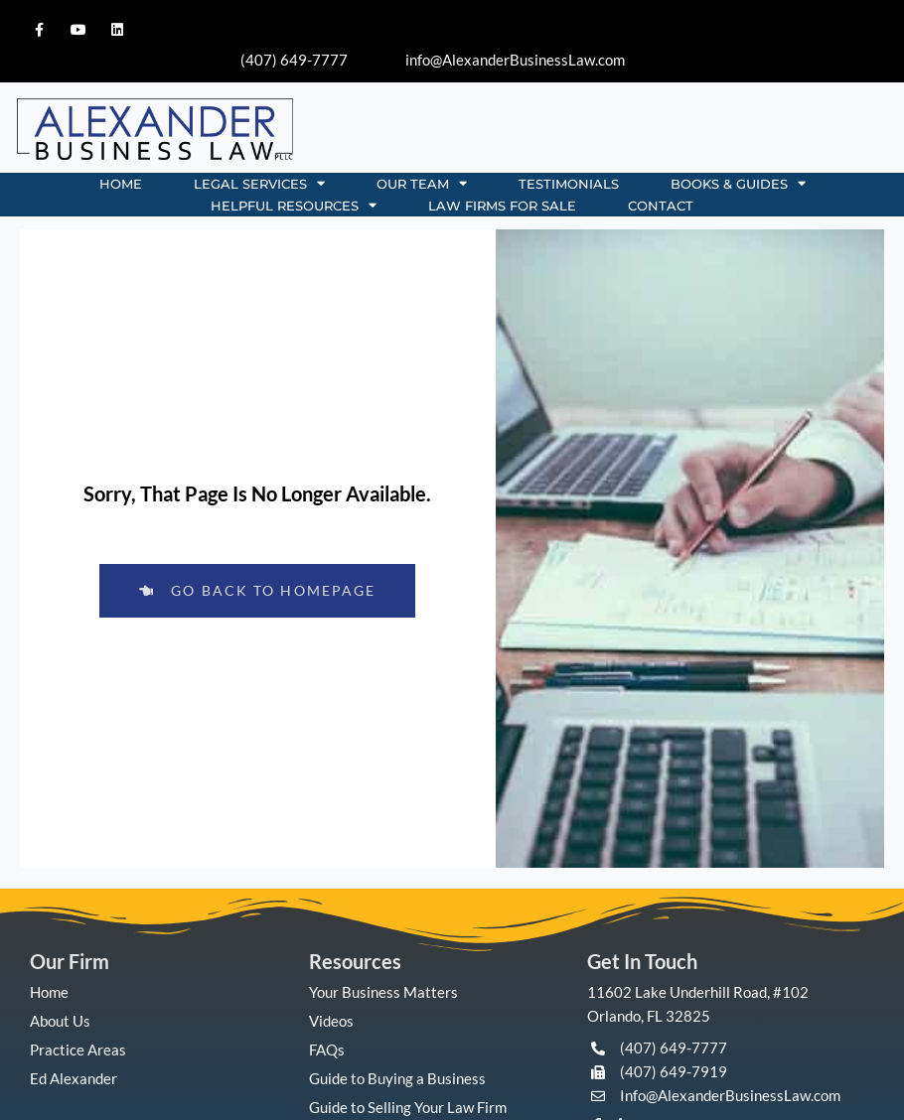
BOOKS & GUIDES (738, 184)
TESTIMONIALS (569, 184)
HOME (120, 184)
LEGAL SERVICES (259, 184)
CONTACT (660, 205)
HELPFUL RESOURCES (294, 205)
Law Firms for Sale (502, 205)
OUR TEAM (422, 184)
